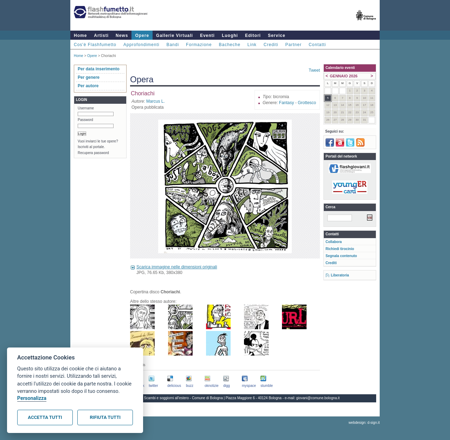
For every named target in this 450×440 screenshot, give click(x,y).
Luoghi (230, 35)
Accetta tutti (45, 417)
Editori (253, 35)
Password (85, 120)
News (122, 35)
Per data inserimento (99, 68)
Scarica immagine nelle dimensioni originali (176, 266)
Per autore (88, 85)
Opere (142, 35)
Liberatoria (340, 275)
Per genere (88, 77)
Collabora (334, 242)
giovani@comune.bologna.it (318, 398)
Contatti (317, 44)
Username (86, 108)
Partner (293, 44)
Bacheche (229, 44)
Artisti (101, 35)
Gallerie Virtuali (174, 35)
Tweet (314, 70)
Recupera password (93, 153)
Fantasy (286, 102)
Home (80, 35)
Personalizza (31, 398)
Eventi (207, 35)
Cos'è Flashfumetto (95, 44)
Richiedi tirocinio (340, 249)
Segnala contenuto (341, 256)
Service (276, 35)
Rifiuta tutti (105, 417)
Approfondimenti (141, 44)
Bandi (172, 44)
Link (252, 44)
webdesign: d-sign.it (364, 423)
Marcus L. (155, 101)
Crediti (271, 44)
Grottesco (307, 102)
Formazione (199, 44)
